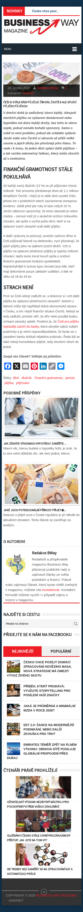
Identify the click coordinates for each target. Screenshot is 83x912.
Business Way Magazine (56, 895)
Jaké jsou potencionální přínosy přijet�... (34, 510)
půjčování (22, 383)
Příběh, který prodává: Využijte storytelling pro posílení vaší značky (46, 690)
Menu (7, 49)
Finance (28, 93)
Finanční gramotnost (48, 378)
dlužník (26, 378)
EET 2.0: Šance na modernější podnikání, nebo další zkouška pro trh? (48, 729)
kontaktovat (51, 590)
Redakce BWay (47, 88)
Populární (60, 651)
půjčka (8, 383)
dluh (16, 378)
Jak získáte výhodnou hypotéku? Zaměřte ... (34, 443)
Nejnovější (22, 651)
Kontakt (16, 900)
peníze (70, 378)
